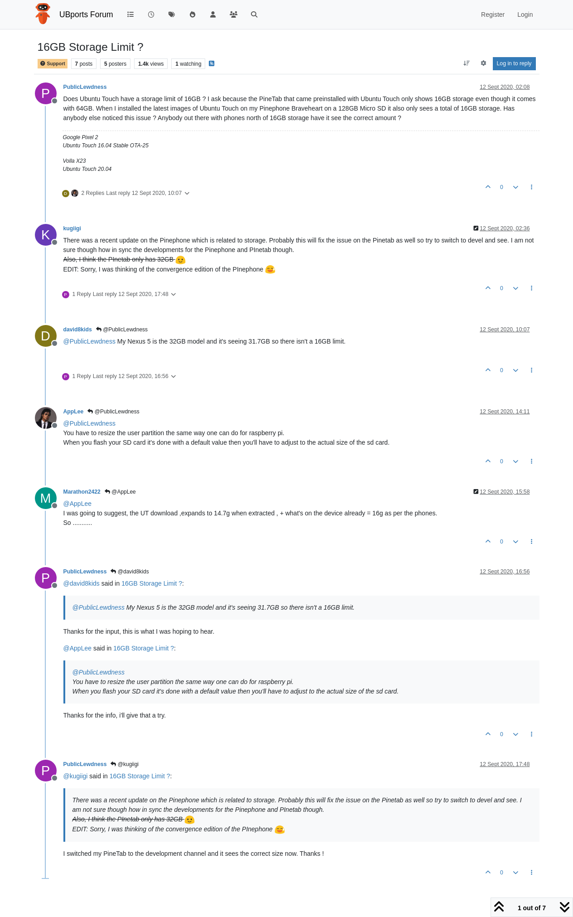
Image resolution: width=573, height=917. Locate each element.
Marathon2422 (82, 492)
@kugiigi (125, 764)
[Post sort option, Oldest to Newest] (466, 63)
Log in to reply (514, 63)
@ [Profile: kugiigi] (75, 776)
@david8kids (130, 571)
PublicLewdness (85, 87)
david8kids (77, 329)
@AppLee (120, 492)
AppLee (73, 411)
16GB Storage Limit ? (151, 583)
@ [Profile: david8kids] (81, 583)
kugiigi (72, 228)
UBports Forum (86, 14)
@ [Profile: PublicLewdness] (89, 341)
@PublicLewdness (122, 329)
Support (52, 64)
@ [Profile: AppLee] (77, 503)
